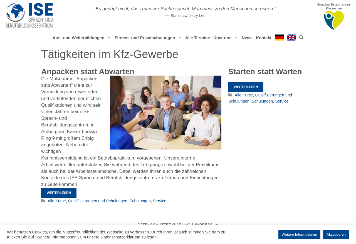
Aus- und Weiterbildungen (83, 38)
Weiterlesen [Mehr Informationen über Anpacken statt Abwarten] (59, 193)
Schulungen (140, 201)
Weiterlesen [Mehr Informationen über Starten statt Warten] (246, 87)
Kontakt (263, 37)
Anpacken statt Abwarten (87, 71)
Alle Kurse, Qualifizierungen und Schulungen (87, 201)
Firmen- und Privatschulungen (149, 38)
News (247, 37)
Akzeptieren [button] (336, 234)
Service (159, 201)
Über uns (226, 38)
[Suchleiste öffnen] (301, 38)
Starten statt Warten (265, 71)
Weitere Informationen (299, 234)
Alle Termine (197, 37)
